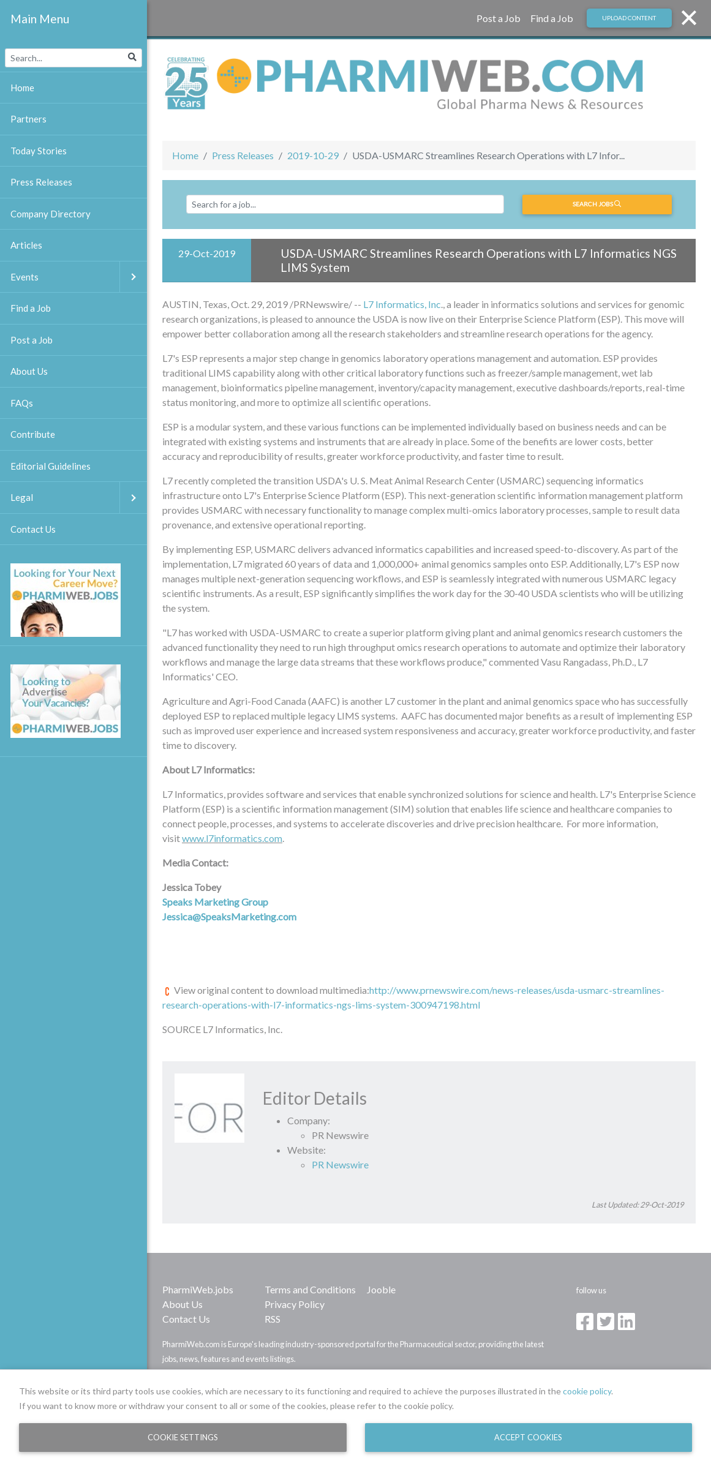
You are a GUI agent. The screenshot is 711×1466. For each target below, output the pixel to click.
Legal (78, 497)
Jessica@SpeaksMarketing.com (229, 916)
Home (185, 155)
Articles (26, 244)
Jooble (381, 1289)
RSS (272, 1319)
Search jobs (597, 204)
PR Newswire (340, 1164)
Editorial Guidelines (50, 466)
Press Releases (243, 155)
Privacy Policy (295, 1304)
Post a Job (498, 18)
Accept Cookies (528, 1437)
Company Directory (50, 213)
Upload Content (629, 17)
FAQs (21, 402)
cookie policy (587, 1391)
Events (78, 277)
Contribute (32, 434)
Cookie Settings (183, 1437)
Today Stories (38, 150)
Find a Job (551, 18)
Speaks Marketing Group (215, 902)
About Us (182, 1304)
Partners (28, 118)
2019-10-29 (313, 155)
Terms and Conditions (310, 1289)
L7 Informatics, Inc (402, 304)
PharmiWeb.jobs (197, 1289)
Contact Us (186, 1319)
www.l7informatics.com (232, 838)
